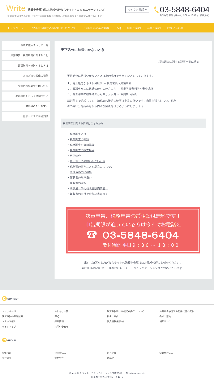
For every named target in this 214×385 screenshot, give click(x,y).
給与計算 (111, 352)
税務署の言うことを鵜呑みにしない (92, 166)
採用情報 (59, 321)
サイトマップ (9, 326)
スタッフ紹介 (9, 321)
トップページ (15, 28)
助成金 (110, 358)
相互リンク (165, 321)
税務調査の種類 (79, 139)
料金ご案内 (134, 28)
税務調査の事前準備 (82, 144)
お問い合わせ (175, 28)
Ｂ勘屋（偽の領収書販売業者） (89, 188)
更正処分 (75, 155)
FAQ (118, 28)
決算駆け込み (166, 352)
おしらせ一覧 (61, 311)
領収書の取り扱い (81, 177)
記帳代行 (6, 352)
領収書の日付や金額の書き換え (89, 193)
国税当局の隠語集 (81, 172)
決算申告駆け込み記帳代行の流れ (176, 311)
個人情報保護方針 (116, 321)
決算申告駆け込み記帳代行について (54, 28)
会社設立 (6, 358)
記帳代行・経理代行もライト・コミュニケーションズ (127, 268)
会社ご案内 (154, 28)
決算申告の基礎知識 (97, 28)
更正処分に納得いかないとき (87, 161)
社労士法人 (60, 352)
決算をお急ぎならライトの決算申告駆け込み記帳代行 (125, 262)
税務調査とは (78, 134)
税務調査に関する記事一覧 (174, 61)
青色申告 (59, 358)
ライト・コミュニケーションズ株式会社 (103, 373)
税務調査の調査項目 (82, 150)
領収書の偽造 (78, 183)
